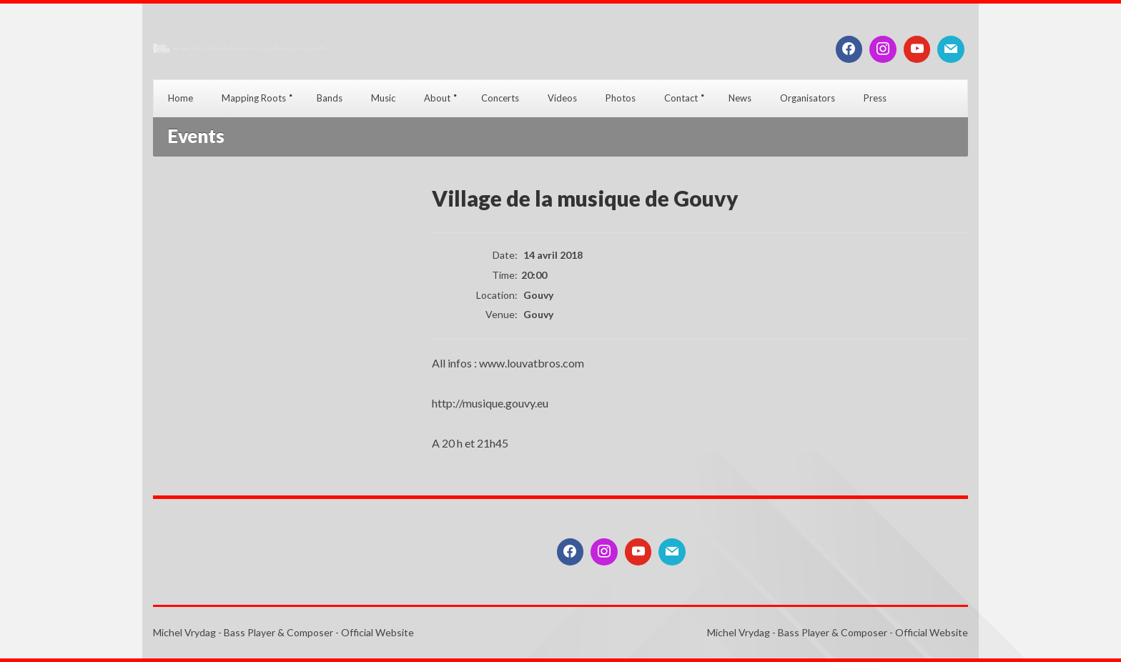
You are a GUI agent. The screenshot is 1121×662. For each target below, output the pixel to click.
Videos (562, 98)
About (437, 98)
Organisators (807, 98)
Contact (681, 98)
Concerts (500, 98)
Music (383, 98)
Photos (621, 98)
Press (875, 98)
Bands (329, 98)
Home (180, 98)
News (740, 98)
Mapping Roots (254, 98)
